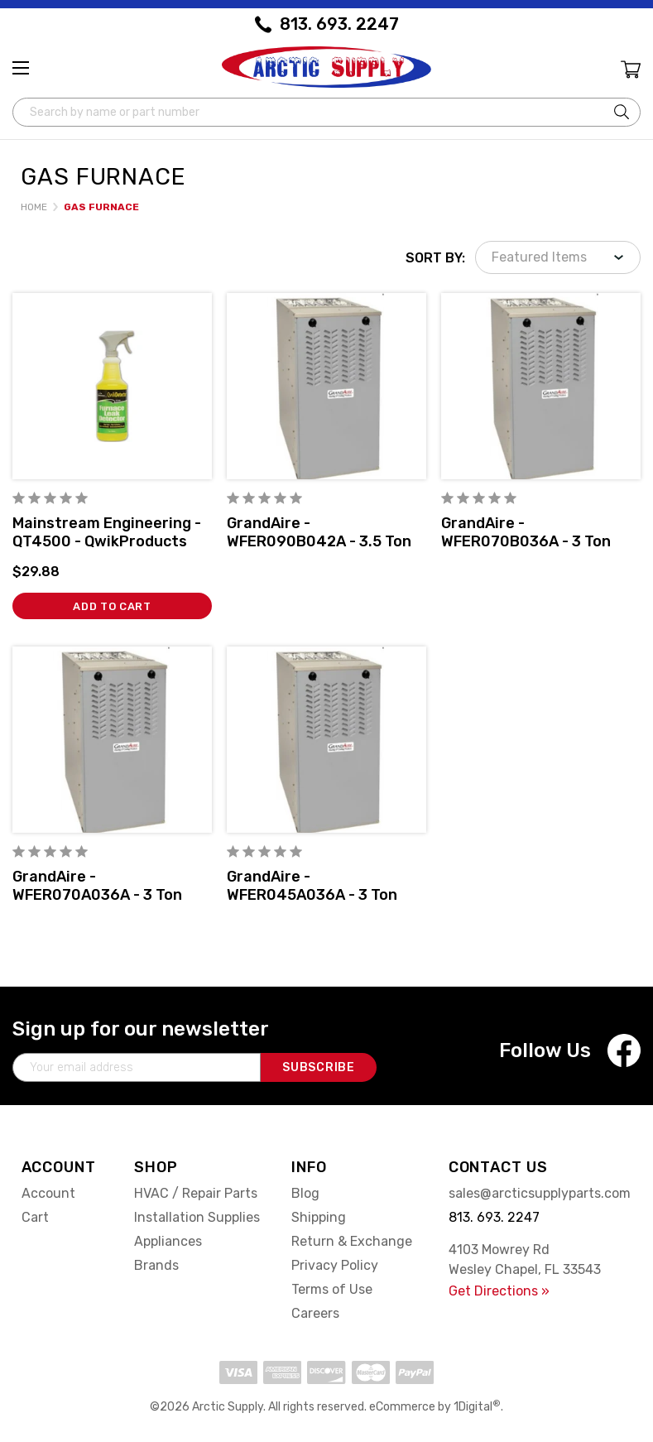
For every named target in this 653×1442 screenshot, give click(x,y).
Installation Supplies (197, 1217)
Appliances (168, 1241)
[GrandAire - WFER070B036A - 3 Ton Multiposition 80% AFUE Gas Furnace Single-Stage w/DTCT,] (541, 386)
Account (48, 1193)
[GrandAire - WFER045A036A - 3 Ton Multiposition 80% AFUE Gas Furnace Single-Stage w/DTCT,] (326, 739)
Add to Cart (112, 606)
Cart (35, 1217)
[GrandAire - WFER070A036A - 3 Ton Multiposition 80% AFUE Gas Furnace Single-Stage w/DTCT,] (112, 739)
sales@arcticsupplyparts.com (540, 1193)
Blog (305, 1193)
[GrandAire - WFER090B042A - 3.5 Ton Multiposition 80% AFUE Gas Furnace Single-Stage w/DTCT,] (326, 386)
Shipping (318, 1217)
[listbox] (558, 257)
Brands (156, 1265)
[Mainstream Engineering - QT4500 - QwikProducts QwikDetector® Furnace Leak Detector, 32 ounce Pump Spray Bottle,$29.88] (112, 386)
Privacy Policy (334, 1265)
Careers (315, 1313)
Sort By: (435, 258)
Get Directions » (499, 1291)
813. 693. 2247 (339, 24)
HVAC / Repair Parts (195, 1193)
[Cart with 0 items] (629, 71)
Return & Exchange (351, 1241)
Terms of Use (331, 1289)
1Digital (477, 1407)
